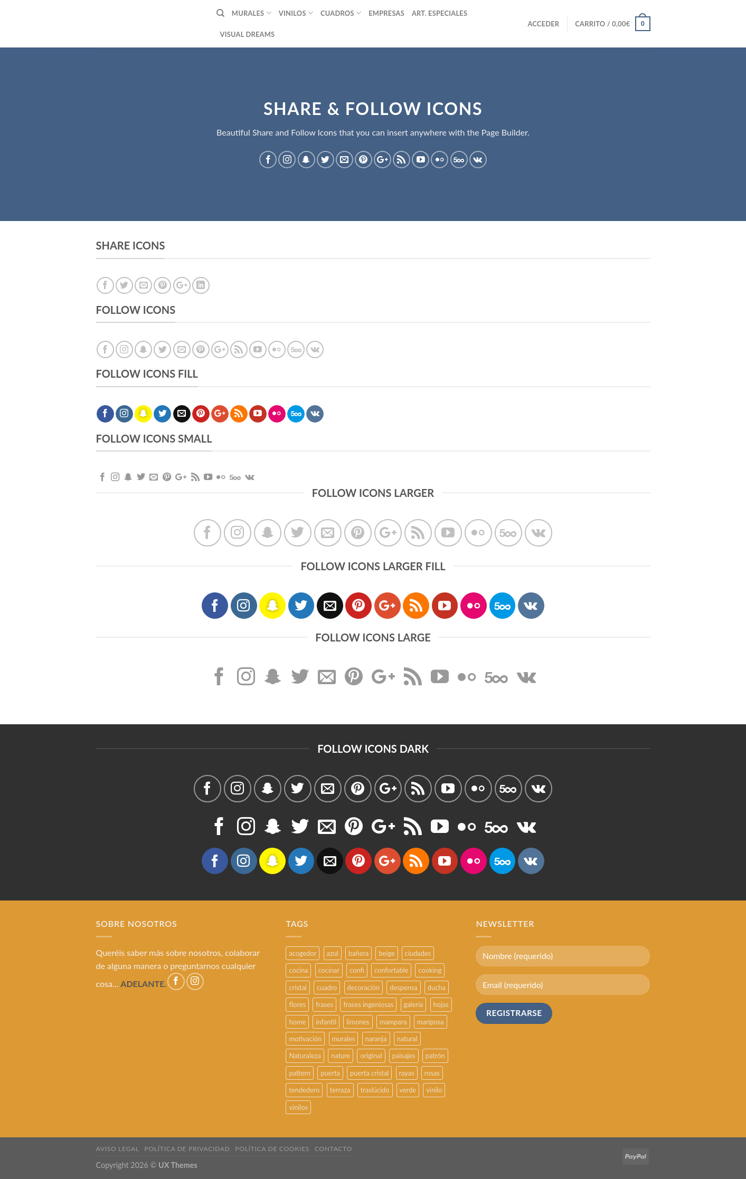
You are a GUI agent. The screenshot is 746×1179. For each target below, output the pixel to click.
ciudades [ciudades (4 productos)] (418, 953)
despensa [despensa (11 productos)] (403, 987)
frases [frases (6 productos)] (324, 1004)
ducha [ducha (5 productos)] (437, 987)
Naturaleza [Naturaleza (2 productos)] (304, 1055)
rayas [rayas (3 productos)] (406, 1073)
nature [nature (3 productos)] (340, 1055)
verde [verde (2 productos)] (408, 1090)
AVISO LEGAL (117, 1149)
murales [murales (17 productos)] (343, 1038)
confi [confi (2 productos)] (357, 970)
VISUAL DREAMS (247, 34)
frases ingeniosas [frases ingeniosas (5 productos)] (368, 1004)
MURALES (251, 13)
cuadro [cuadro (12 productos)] (327, 987)
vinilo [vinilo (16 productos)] (434, 1090)
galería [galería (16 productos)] (413, 1004)
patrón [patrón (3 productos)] (435, 1055)
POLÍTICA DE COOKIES (272, 1149)
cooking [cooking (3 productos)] (429, 970)
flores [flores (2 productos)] (297, 1004)
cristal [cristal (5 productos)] (297, 987)
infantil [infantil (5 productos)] (326, 1022)
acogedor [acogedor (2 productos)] (302, 953)
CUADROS (340, 13)
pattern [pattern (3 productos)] (299, 1073)
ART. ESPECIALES (439, 13)
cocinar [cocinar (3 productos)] (329, 970)
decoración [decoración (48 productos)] (363, 987)
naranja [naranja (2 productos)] (376, 1038)
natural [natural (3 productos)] (407, 1038)
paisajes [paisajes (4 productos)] (404, 1055)
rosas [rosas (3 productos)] (432, 1073)
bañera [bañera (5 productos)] (358, 953)
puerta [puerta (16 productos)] (330, 1073)
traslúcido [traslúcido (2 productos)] (375, 1090)
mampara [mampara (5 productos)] (393, 1022)
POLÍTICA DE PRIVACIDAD (187, 1149)
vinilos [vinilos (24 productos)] (298, 1107)
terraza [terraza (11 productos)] (340, 1090)
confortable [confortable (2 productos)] (391, 970)
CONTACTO (333, 1149)
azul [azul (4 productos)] (332, 953)
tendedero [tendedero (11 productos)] (304, 1090)
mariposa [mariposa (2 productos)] (430, 1022)
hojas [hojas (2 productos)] (441, 1004)
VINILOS (296, 13)
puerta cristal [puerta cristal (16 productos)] (369, 1073)
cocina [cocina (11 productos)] (298, 970)
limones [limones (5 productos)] (357, 1022)
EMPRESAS (386, 13)
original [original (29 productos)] (371, 1055)
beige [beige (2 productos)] (386, 953)
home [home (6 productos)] (297, 1022)
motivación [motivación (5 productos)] (305, 1038)
